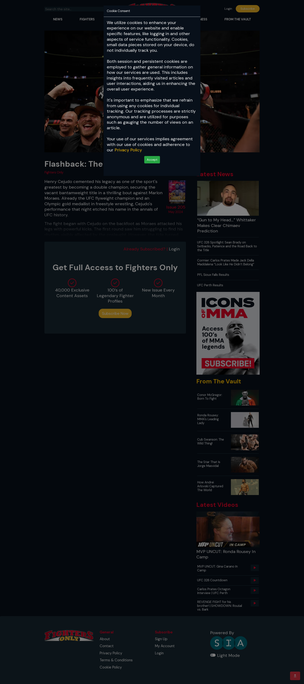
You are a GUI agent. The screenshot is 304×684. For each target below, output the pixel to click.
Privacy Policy (128, 150)
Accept (152, 160)
